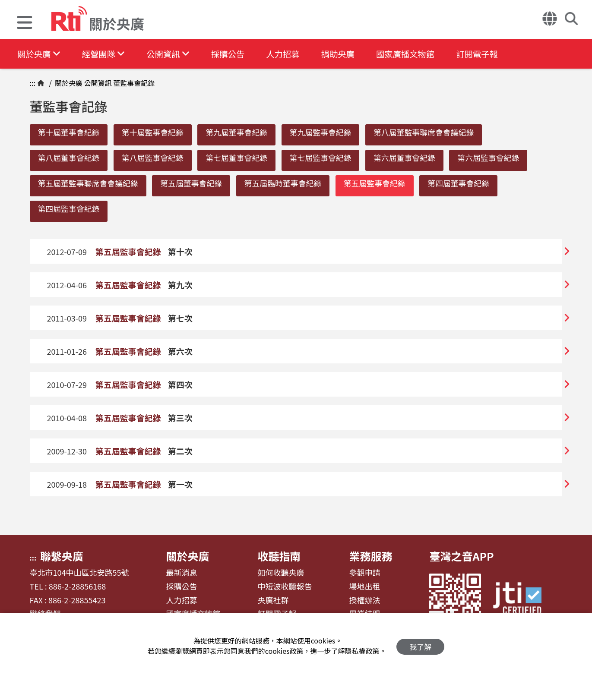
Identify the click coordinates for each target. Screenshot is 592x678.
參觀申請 (364, 574)
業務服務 (370, 557)
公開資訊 (171, 53)
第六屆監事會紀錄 (496, 158)
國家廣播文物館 (413, 53)
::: (32, 83)
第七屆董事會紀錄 (240, 158)
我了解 (420, 645)
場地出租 (364, 588)
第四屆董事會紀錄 (465, 183)
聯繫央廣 (61, 557)
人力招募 (288, 53)
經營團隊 (105, 53)
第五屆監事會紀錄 (379, 183)
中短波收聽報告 (284, 588)
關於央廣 (39, 53)
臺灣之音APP (461, 557)
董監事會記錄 (133, 83)
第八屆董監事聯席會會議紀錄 (430, 132)
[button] (24, 23)
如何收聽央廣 (280, 574)
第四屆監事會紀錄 (69, 209)
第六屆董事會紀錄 (411, 158)
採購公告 (232, 53)
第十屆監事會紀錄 (154, 132)
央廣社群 (272, 601)
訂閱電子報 (486, 53)
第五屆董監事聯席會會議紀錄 (88, 183)
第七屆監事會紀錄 (325, 158)
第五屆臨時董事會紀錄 (287, 183)
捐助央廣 (344, 53)
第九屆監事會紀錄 (325, 132)
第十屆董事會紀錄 (69, 132)
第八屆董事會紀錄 (69, 158)
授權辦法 (364, 601)
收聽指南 (279, 557)
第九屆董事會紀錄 (240, 132)
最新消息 (181, 574)
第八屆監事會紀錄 (154, 158)
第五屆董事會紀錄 (193, 183)
